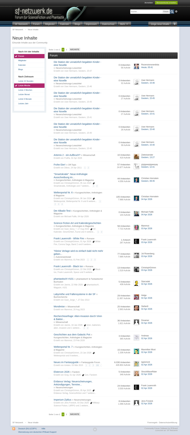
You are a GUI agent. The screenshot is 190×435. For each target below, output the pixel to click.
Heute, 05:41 (147, 67)
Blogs (77, 24)
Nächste (74, 49)
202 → (98, 365)
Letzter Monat (24, 94)
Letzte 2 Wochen (25, 90)
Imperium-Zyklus (62, 399)
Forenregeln (152, 422)
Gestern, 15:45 (148, 98)
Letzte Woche (24, 85)
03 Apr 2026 (146, 228)
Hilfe (43, 429)
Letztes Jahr (23, 104)
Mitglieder (50, 24)
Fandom (76, 372)
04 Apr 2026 (146, 199)
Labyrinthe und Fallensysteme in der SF (75, 294)
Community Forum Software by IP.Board (161, 428)
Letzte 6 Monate (25, 99)
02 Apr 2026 (146, 284)
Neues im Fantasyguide (66, 362)
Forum (36, 24)
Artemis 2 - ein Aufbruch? (67, 155)
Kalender (64, 24)
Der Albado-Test (62, 210)
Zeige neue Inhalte (160, 24)
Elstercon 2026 (61, 371)
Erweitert (176, 11)
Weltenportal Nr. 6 (63, 192)
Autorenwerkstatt (63, 257)
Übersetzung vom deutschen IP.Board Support (37, 432)
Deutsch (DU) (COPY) (27, 429)
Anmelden (149, 3)
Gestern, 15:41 (148, 114)
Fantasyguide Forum (90, 362)
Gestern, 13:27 (148, 157)
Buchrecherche (60, 297)
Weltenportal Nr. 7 (63, 347)
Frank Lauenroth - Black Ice (68, 266)
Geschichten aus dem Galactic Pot (72, 334)
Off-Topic (72, 165)
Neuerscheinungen (64, 387)
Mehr (124, 24)
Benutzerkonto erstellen (166, 3)
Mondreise (59, 306)
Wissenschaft (89, 155)
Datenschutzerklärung (168, 422)
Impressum (91, 24)
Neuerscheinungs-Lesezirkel (68, 68)
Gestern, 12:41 (148, 167)
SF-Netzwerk (21, 24)
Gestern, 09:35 (148, 181)
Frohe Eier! (59, 164)
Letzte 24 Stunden (25, 81)
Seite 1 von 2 (54, 50)
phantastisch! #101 (64, 278)
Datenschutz (108, 24)
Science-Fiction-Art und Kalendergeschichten (77, 223)
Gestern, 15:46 (148, 83)
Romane (90, 238)
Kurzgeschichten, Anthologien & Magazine (75, 180)
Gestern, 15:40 (148, 129)
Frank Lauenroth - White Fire (69, 238)
